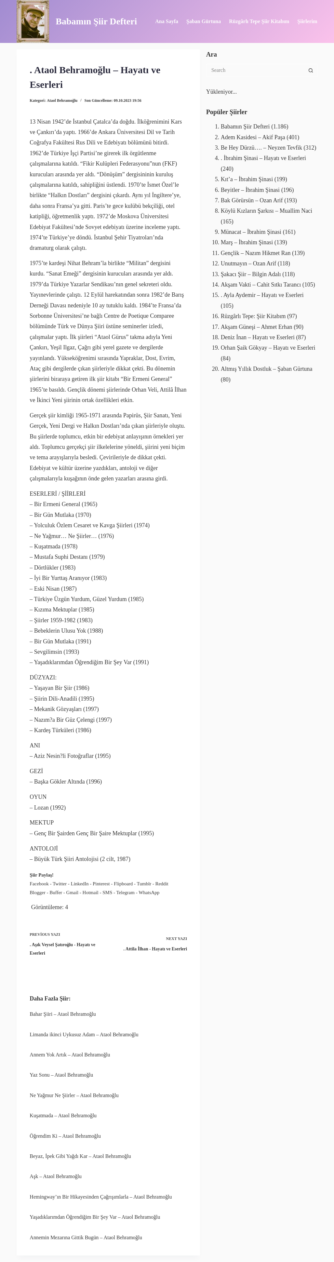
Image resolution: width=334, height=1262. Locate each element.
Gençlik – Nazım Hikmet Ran (256, 253)
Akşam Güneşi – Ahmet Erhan (256, 327)
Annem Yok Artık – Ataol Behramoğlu (70, 1054)
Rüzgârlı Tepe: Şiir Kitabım (253, 316)
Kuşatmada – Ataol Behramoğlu (63, 1115)
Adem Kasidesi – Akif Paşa (253, 137)
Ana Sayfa (166, 21)
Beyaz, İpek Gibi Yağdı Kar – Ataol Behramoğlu (80, 1156)
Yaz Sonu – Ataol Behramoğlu (61, 1075)
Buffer (55, 892)
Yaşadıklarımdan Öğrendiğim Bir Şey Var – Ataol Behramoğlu (95, 1217)
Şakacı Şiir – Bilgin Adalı (251, 274)
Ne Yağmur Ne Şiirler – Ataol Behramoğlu (74, 1095)
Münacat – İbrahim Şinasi (251, 232)
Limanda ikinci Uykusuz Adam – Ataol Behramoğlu (84, 1034)
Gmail (72, 892)
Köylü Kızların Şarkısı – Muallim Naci (266, 211)
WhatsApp (149, 892)
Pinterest (101, 883)
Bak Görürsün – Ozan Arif (252, 200)
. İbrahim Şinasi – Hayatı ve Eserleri (263, 158)
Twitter (60, 883)
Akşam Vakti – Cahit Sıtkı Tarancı (261, 284)
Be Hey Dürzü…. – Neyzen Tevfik (261, 147)
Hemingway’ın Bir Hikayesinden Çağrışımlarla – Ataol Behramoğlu (101, 1197)
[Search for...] (255, 70)
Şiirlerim (307, 21)
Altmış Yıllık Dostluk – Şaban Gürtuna (267, 369)
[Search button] (310, 70)
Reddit (161, 883)
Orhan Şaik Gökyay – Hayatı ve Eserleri (268, 347)
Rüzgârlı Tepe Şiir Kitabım (259, 21)
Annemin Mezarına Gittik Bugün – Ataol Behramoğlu (86, 1237)
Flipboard (123, 883)
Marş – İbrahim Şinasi (247, 242)
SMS (107, 892)
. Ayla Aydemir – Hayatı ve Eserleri (262, 295)
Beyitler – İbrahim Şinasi (250, 190)
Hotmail (91, 892)
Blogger (37, 892)
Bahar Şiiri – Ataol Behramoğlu (63, 1014)
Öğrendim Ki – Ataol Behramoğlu (65, 1136)
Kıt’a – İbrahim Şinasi (247, 179)
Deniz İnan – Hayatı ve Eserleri (258, 337)
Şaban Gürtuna (203, 21)
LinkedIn (80, 883)
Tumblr (144, 883)
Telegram (125, 892)
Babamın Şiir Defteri (96, 21)
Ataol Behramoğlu (62, 100)
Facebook (39, 883)
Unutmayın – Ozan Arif (248, 263)
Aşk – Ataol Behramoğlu (56, 1176)
